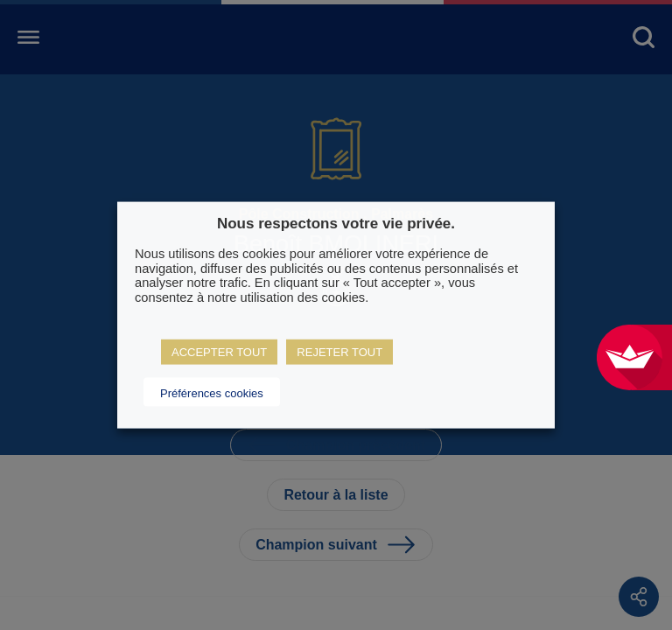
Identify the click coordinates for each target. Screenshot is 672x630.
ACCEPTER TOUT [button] (219, 351)
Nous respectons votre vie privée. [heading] (336, 223)
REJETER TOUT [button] (339, 351)
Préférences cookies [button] (211, 392)
